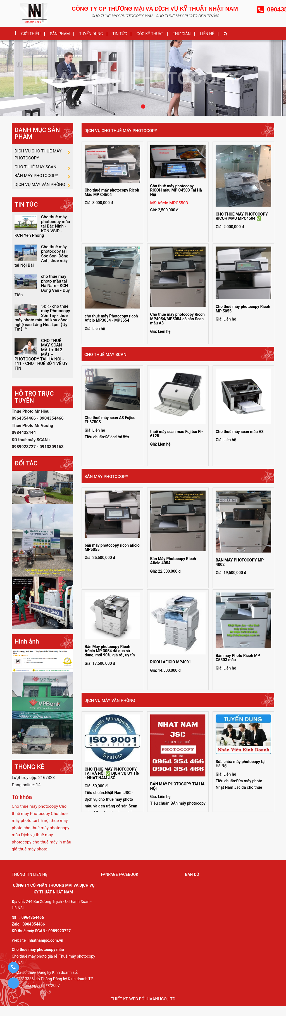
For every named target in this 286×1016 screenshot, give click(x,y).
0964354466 (33, 927)
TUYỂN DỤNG (91, 34)
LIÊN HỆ (207, 34)
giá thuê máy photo (29, 859)
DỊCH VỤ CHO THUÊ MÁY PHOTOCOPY (120, 130)
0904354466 (34, 934)
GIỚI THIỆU (30, 34)
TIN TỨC (119, 34)
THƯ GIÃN (181, 34)
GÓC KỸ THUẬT (150, 34)
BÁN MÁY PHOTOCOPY (106, 476)
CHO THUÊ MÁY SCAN (105, 354)
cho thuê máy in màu (51, 852)
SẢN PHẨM (60, 34)
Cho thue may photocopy (35, 816)
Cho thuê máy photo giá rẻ (34, 966)
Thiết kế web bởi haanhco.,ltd (143, 1009)
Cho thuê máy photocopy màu (38, 960)
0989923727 (59, 941)
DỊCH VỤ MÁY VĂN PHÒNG (109, 700)
